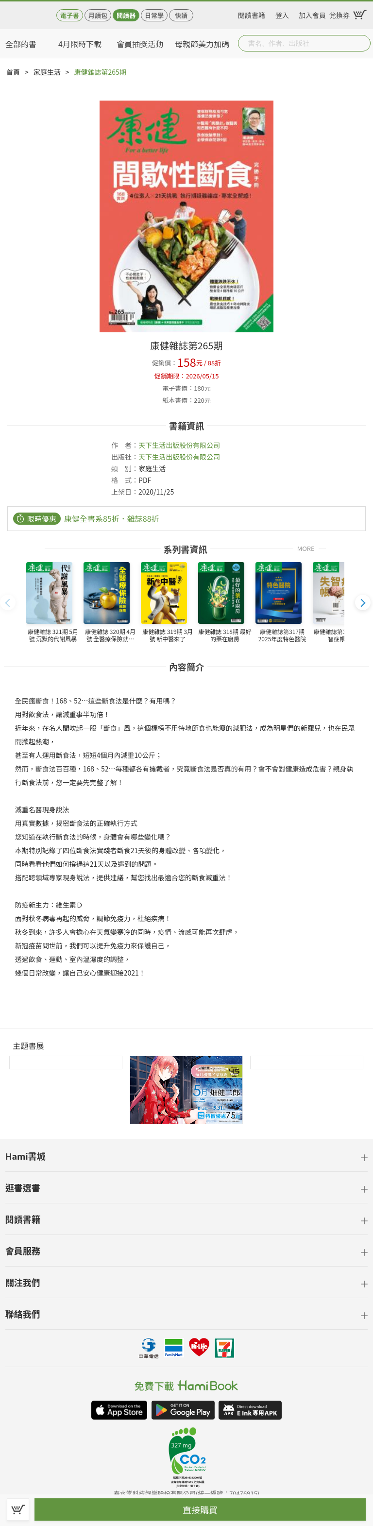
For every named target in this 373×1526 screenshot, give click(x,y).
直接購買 (200, 1509)
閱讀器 (126, 15)
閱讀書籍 (251, 13)
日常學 (154, 15)
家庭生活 (47, 72)
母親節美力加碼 (202, 44)
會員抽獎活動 (140, 44)
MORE (306, 547)
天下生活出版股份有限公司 (179, 445)
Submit (362, 43)
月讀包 (97, 15)
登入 (282, 13)
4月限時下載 (80, 44)
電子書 (69, 15)
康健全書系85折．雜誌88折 (111, 518)
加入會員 (312, 13)
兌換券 (339, 13)
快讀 (181, 15)
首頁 (13, 72)
